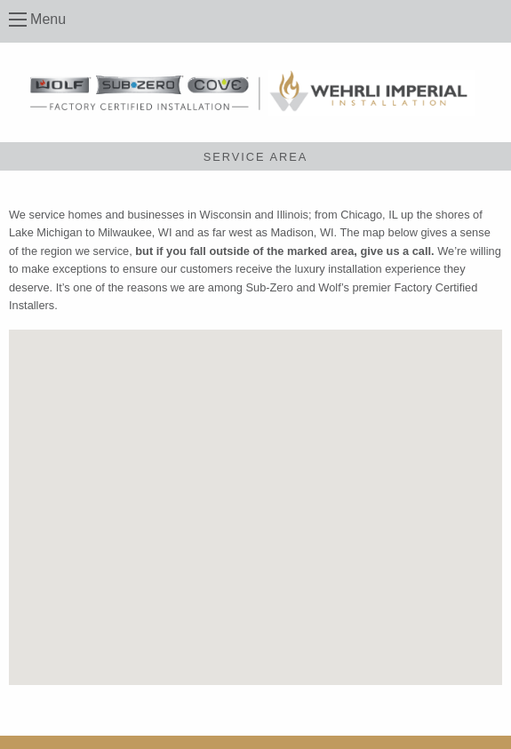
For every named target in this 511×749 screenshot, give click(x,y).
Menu (48, 19)
